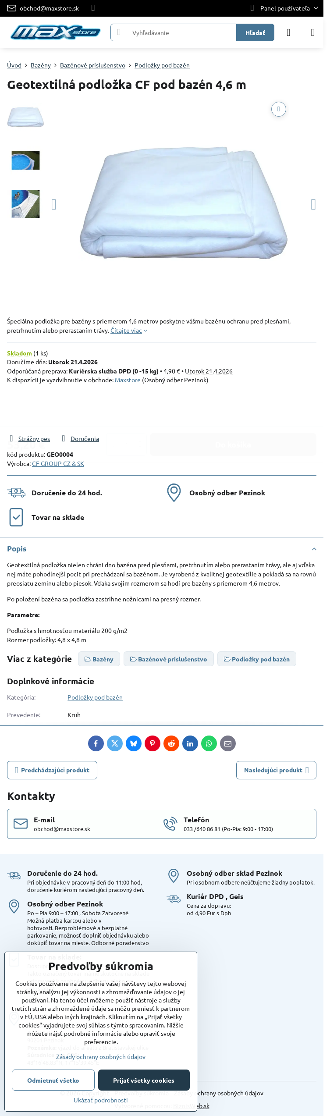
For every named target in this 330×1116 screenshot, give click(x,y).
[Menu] (312, 32)
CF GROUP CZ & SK (58, 463)
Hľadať (255, 32)
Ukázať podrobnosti (101, 1100)
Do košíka (233, 409)
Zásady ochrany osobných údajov (218, 1093)
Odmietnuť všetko (53, 1080)
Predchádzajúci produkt (52, 770)
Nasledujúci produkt (276, 770)
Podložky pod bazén (95, 697)
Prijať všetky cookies (143, 1080)
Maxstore (128, 380)
